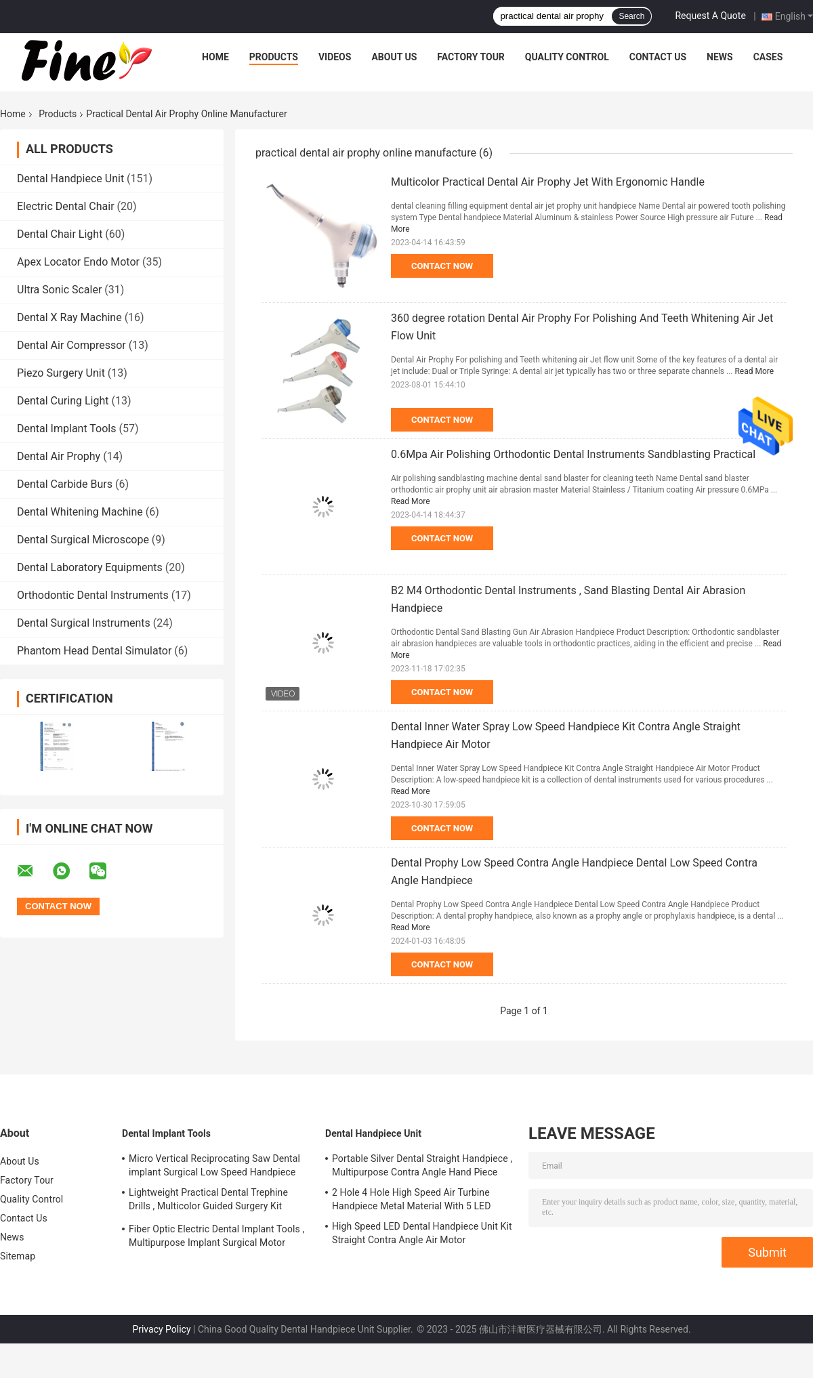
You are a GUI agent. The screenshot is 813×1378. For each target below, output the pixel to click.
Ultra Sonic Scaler (59, 289)
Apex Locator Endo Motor (78, 261)
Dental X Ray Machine (69, 317)
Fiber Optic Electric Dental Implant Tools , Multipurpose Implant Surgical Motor (216, 1236)
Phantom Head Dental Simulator (94, 650)
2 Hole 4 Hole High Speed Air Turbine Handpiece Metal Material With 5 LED (411, 1199)
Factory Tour (471, 56)
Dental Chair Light (59, 234)
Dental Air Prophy (58, 456)
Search (631, 16)
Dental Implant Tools (66, 428)
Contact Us (657, 56)
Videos (335, 56)
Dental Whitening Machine (80, 511)
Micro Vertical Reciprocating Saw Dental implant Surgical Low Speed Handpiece (214, 1165)
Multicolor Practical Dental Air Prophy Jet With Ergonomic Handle (548, 181)
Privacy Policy (161, 1329)
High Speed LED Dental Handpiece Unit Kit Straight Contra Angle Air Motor (422, 1233)
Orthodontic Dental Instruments (93, 595)
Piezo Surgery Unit (61, 373)
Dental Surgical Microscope (83, 539)
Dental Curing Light (63, 400)
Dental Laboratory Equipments (90, 567)
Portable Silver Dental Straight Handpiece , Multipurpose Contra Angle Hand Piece (422, 1165)
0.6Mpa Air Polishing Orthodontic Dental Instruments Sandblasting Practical (573, 454)
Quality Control (567, 56)
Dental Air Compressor (71, 345)
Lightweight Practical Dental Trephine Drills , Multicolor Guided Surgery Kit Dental (208, 1201)
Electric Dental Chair (65, 206)
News (720, 56)
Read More (754, 371)
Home (215, 56)
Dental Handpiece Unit (70, 178)
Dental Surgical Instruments (83, 623)
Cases (768, 56)
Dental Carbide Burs (64, 484)
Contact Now (442, 266)
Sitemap (17, 1256)
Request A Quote (710, 15)
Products (273, 56)
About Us (394, 56)
